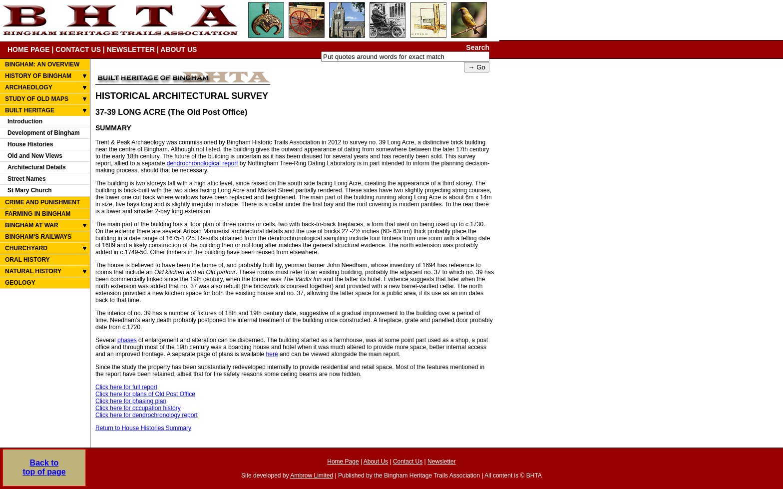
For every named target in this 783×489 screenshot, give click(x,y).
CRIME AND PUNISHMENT (42, 202)
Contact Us (407, 461)
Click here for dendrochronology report (146, 415)
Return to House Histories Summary (143, 428)
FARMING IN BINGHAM (37, 213)
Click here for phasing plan (130, 401)
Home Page (343, 461)
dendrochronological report (202, 163)
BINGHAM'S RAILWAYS (38, 236)
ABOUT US (178, 49)
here (272, 354)
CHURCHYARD (26, 248)
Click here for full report (126, 387)
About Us (376, 461)
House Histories (30, 144)
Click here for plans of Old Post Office (145, 394)
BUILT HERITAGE (29, 110)
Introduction (24, 121)
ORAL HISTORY (27, 259)
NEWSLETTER (131, 49)
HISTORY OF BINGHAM (38, 75)
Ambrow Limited (311, 475)
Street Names (26, 178)
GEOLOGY (20, 282)
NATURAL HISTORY (33, 271)
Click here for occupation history (138, 408)
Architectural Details (36, 167)
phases (127, 340)
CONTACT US (78, 49)
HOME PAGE (28, 49)
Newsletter (441, 461)
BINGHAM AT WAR (31, 225)
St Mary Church (29, 190)
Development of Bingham (43, 132)
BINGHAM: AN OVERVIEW (42, 64)
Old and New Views (34, 155)
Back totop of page (43, 467)
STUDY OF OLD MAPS (36, 98)
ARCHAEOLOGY (28, 87)
